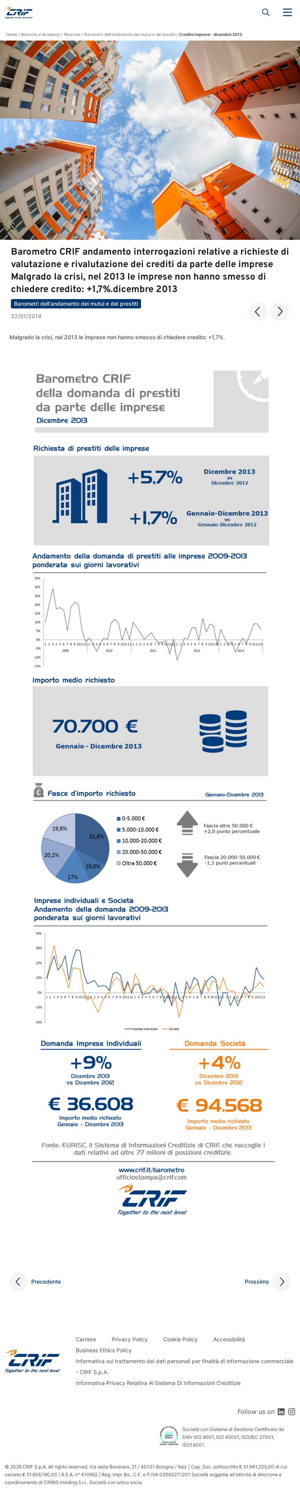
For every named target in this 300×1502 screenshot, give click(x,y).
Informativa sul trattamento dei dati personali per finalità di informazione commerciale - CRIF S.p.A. (184, 1366)
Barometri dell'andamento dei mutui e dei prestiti (129, 34)
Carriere (86, 1339)
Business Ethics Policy (104, 1350)
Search (266, 12)
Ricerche (72, 34)
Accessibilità (229, 1339)
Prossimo (257, 1281)
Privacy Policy (130, 1339)
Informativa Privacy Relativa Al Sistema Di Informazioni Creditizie (158, 1383)
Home (11, 34)
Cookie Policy (180, 1339)
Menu (287, 12)
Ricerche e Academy (40, 34)
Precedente (46, 1281)
